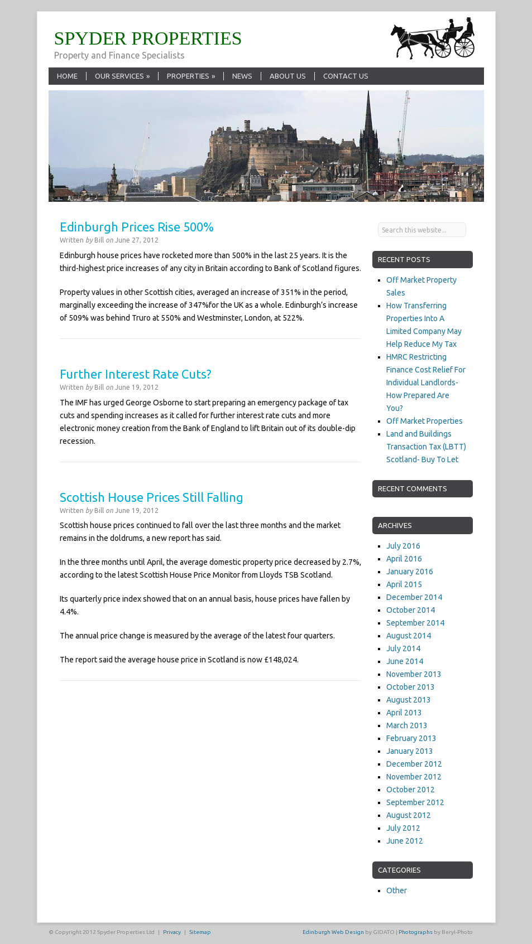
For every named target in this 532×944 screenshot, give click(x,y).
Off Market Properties (424, 421)
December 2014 (414, 597)
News (242, 76)
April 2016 (404, 558)
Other (396, 890)
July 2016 (403, 545)
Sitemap (200, 932)
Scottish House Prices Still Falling (151, 497)
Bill (99, 240)
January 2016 (409, 571)
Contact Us (345, 76)
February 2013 (411, 738)
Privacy (172, 932)
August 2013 (408, 699)
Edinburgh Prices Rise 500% (137, 227)
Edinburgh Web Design (333, 932)
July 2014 (403, 648)
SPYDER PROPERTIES (148, 38)
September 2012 (415, 802)
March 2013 (407, 725)
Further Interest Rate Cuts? (136, 374)
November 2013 (414, 674)
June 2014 (404, 661)
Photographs (416, 932)
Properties (191, 76)
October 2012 (410, 789)
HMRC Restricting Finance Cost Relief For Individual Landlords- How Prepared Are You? (426, 382)
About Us (288, 76)
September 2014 (415, 622)
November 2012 (414, 776)
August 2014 (408, 635)
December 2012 (414, 763)
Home (67, 76)
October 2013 (410, 686)
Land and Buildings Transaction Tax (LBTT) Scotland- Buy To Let (426, 446)
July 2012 (403, 828)
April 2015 (404, 584)
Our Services (122, 76)
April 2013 (404, 712)
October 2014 (410, 610)
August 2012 (408, 815)
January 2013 (409, 751)
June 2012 (404, 840)
